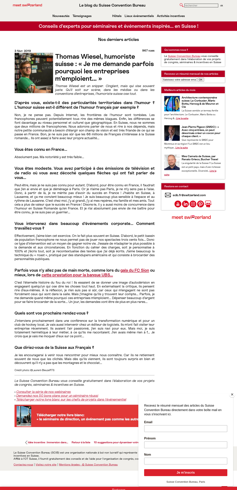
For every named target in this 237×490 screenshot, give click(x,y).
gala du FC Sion (134, 270)
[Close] (232, 394)
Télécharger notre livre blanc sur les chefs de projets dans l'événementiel (71, 399)
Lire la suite (182, 118)
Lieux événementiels (139, 16)
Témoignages (82, 16)
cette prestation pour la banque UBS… (77, 275)
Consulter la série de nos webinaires (43, 392)
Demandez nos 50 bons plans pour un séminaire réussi (57, 396)
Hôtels (116, 16)
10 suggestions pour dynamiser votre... (117, 442)
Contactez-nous (23, 464)
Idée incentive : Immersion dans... (48, 442)
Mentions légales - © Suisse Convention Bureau (88, 464)
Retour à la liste (81, 442)
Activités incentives (171, 16)
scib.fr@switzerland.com (189, 195)
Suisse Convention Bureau (184, 56)
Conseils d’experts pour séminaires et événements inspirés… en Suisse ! (118, 26)
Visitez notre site (46, 464)
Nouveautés (60, 16)
